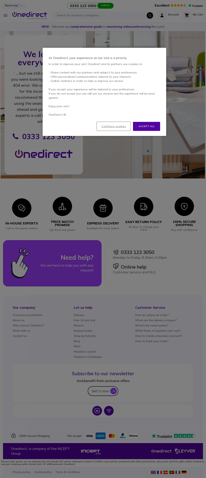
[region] (104, 92)
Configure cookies (113, 126)
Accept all (146, 126)
